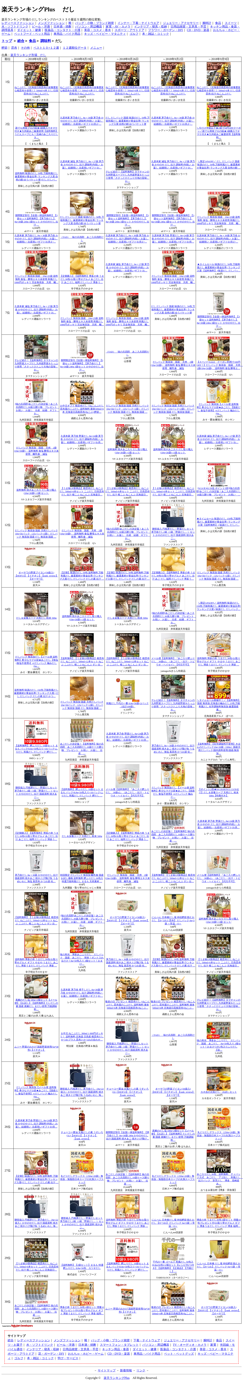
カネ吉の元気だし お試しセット (219, 1092)
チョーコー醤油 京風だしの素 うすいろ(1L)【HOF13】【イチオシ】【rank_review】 (127, 1092)
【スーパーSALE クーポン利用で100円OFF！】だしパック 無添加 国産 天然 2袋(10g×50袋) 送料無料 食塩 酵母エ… (220, 365)
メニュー (96, 47)
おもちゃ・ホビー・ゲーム (86, 1353)
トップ (6, 41)
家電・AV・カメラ (118, 26)
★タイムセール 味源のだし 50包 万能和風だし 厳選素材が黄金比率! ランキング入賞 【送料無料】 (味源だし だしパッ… (219, 267)
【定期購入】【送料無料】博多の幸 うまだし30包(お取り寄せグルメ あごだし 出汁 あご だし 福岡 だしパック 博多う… (82, 279)
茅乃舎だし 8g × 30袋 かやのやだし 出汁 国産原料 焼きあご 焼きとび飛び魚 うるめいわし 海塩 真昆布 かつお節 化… (173, 748)
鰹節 (4, 47)
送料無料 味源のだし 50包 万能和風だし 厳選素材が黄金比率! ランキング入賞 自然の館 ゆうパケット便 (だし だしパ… (36, 176)
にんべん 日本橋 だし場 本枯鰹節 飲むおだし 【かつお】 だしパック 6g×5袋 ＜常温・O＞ (218, 1266)
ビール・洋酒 (41, 26)
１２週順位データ (75, 47)
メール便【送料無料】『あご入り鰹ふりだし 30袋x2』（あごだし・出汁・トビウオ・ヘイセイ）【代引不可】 (173, 661)
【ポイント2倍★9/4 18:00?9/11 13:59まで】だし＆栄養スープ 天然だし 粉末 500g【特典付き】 (218, 792)
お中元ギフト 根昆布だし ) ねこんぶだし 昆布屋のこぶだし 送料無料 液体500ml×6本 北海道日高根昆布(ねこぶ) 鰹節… (82, 408)
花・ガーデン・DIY (51, 1353)
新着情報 (126, 1370)
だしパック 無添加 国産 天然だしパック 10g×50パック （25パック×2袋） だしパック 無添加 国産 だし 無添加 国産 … (127, 408)
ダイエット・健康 (29, 30)
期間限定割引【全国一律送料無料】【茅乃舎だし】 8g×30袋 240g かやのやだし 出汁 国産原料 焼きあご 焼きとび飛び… (127, 1135)
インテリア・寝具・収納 (150, 26)
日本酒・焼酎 (62, 26)
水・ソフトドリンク (14, 26)
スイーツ (231, 23)
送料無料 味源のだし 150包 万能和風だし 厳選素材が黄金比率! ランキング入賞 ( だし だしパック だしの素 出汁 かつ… (36, 693)
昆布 (14, 47)
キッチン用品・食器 (115, 1349)
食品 (218, 23)
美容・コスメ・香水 (97, 30)
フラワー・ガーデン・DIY (165, 30)
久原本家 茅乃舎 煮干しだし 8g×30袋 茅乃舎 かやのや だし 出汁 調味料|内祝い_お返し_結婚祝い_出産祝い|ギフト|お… (81, 992)
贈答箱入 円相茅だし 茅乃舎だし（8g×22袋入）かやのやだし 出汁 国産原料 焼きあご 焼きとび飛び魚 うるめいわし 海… (82, 1092)
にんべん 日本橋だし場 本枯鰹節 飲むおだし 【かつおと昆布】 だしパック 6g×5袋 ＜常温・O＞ (173, 920)
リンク (140, 1370)
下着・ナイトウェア (146, 1340)
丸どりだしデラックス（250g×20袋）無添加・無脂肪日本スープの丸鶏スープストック (218, 1135)
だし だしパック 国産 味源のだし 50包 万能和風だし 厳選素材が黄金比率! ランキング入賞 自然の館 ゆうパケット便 (127, 120)
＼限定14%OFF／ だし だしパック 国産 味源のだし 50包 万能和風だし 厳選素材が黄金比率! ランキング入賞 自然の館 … (219, 164)
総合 (20, 41)
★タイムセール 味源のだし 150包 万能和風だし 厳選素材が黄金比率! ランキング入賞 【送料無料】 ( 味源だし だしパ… (219, 521)
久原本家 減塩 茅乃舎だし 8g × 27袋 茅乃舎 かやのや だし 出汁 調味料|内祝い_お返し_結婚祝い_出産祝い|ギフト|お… (82, 164)
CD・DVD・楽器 (198, 30)
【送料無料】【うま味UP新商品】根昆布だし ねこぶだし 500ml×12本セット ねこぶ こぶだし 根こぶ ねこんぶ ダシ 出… (82, 661)
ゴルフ (134, 33)
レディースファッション (17, 23)
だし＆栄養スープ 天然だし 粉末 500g (36, 618)
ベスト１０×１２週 (46, 47)
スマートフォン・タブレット (119, 1344)
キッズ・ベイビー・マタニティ (105, 33)
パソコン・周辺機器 (88, 26)
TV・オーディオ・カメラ (190, 1344)
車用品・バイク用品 (67, 33)
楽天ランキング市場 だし (28, 55)
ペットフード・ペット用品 (32, 33)
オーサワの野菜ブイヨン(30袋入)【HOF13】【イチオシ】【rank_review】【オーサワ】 (36, 575)
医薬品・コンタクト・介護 (62, 30)
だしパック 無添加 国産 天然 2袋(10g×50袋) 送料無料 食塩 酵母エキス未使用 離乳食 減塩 (173, 365)
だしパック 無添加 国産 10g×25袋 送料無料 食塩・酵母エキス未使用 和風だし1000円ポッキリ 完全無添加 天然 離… (219, 220)
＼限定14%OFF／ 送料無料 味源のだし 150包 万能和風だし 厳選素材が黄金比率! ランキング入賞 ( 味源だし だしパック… (218, 606)
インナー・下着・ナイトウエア (138, 23)
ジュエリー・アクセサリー (181, 23)
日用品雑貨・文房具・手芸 (188, 26)
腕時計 (206, 23)
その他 (25, 47)
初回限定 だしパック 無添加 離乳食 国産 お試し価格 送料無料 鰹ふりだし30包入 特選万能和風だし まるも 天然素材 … (82, 878)
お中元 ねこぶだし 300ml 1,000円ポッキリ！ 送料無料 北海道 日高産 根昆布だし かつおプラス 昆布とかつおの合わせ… (82, 1036)
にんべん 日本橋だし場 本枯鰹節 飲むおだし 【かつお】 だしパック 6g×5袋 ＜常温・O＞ (173, 1223)
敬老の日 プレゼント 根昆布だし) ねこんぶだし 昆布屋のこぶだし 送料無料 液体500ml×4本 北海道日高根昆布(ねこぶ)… (173, 1310)
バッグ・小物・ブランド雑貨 (94, 23)
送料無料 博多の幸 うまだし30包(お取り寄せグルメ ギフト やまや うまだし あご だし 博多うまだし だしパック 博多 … (218, 661)
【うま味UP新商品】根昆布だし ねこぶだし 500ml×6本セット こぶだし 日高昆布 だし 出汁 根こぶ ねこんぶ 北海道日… (82, 491)
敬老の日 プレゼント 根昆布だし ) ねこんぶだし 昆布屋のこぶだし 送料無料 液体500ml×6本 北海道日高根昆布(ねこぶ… (127, 1004)
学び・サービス (67, 1358)
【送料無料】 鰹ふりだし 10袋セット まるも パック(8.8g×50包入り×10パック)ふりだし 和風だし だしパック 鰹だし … (36, 748)
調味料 (45, 41)
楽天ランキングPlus (117, 1377)
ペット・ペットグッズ (179, 1353)
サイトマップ (107, 1370)
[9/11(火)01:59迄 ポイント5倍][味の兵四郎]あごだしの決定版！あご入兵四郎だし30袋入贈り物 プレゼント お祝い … (218, 491)
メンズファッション (51, 23)
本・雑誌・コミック (155, 33)
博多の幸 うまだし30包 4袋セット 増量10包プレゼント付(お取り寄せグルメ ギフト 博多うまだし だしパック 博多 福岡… (219, 1223)
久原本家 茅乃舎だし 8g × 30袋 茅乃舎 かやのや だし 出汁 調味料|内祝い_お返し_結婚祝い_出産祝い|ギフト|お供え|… (82, 120)
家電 (213, 1344)
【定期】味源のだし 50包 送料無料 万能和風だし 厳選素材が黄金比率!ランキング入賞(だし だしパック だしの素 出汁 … (82, 575)
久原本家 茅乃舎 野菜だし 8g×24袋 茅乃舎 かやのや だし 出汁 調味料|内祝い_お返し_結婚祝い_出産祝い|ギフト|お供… (173, 238)
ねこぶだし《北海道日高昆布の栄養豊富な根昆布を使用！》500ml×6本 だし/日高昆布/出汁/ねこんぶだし (36, 90)
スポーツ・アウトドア (129, 30)
